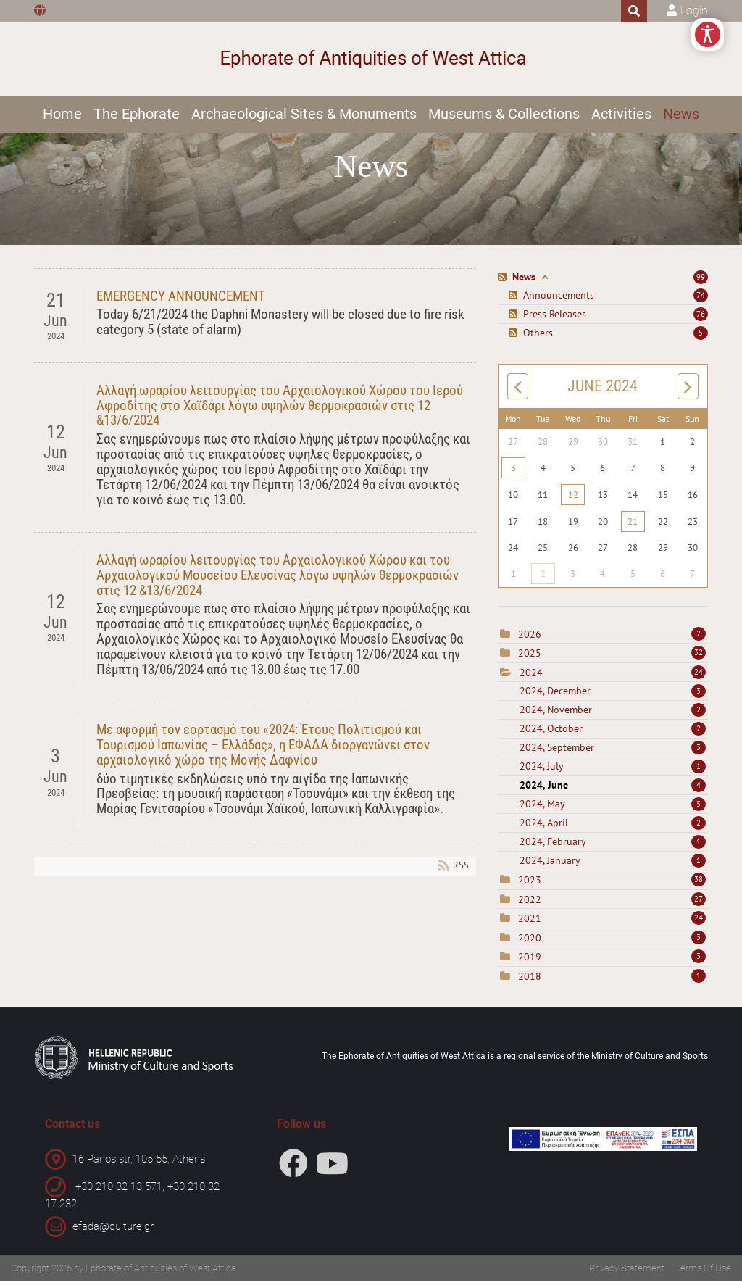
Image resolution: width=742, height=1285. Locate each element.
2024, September (613, 751)
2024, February (613, 845)
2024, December (613, 695)
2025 (529, 657)
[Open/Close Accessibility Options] (707, 34)
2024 (531, 676)
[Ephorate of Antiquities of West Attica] (371, 59)
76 (700, 317)
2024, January (613, 864)
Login (694, 10)
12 (573, 498)
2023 (529, 884)
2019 (529, 961)
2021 (529, 922)
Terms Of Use (703, 1271)
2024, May (613, 808)
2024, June (613, 789)
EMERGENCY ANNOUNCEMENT (180, 299)
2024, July (613, 770)
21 (633, 525)
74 (700, 299)
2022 (529, 903)
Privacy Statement (626, 1271)
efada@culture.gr (113, 1229)
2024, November (613, 713)
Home (62, 113)
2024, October (613, 732)
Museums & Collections (504, 113)
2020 (529, 941)
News (681, 113)
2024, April (613, 826)
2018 (529, 979)
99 (700, 280)
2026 (529, 637)
